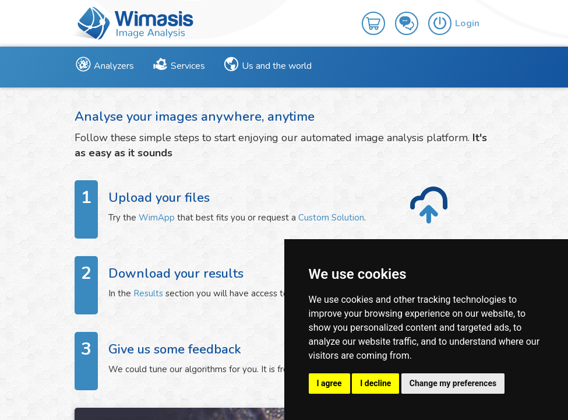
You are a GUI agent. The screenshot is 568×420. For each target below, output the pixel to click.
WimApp (157, 217)
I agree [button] (329, 383)
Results (148, 293)
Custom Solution (331, 217)
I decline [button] (375, 383)
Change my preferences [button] (453, 383)
